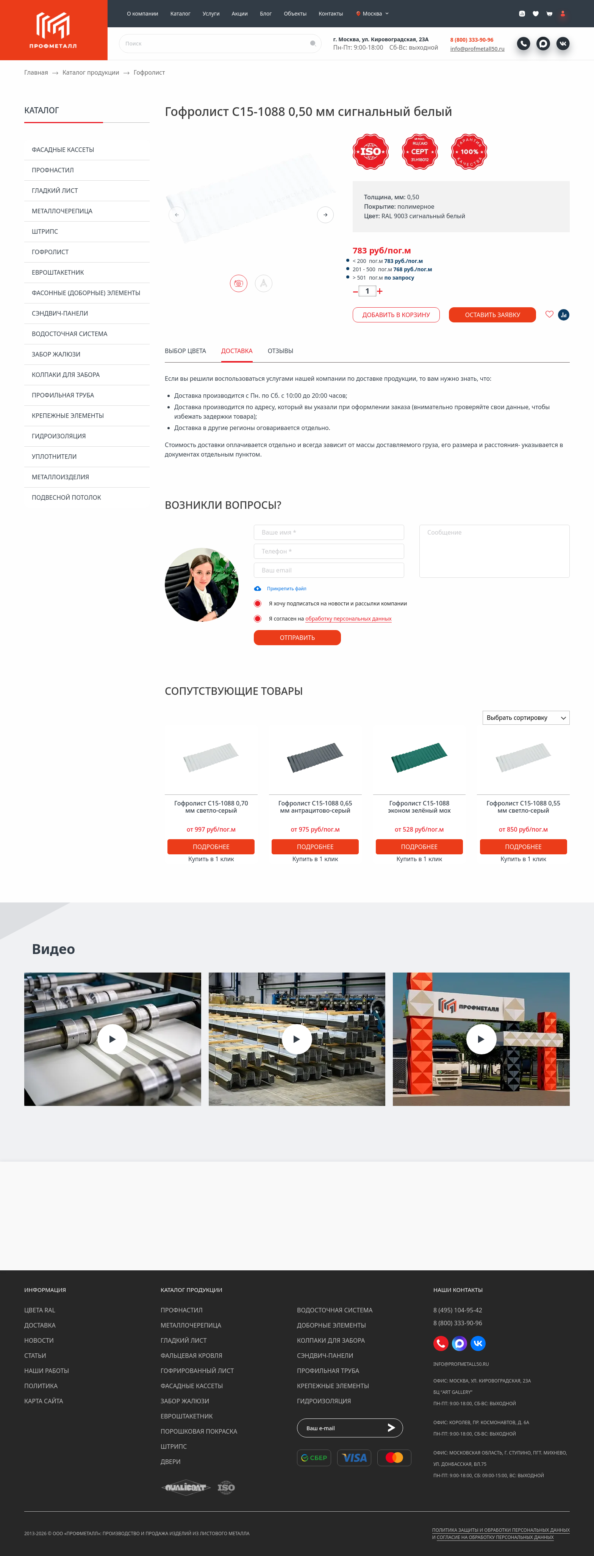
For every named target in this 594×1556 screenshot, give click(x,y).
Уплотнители (54, 456)
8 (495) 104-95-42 (457, 1310)
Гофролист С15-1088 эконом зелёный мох (419, 807)
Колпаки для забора (66, 375)
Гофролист (50, 252)
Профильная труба (63, 395)
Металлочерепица (62, 211)
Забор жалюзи (56, 354)
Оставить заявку (493, 315)
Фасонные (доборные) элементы (86, 293)
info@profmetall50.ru (477, 48)
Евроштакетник (58, 272)
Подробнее (211, 847)
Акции (240, 14)
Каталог (180, 14)
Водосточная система (70, 334)
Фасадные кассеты (63, 149)
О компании (142, 14)
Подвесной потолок (66, 497)
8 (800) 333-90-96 (472, 39)
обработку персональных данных (348, 618)
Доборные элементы (331, 1325)
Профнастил (53, 170)
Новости (39, 1340)
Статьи (35, 1355)
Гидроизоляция (59, 436)
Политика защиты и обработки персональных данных (501, 1530)
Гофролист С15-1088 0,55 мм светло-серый (523, 807)
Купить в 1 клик (211, 859)
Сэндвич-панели (60, 313)
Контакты (331, 14)
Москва (376, 14)
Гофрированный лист (197, 1371)
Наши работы (46, 1371)
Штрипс (45, 231)
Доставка (40, 1325)
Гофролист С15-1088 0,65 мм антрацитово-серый (315, 807)
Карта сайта (43, 1401)
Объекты (295, 14)
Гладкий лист (55, 190)
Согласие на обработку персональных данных (495, 1537)
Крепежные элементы (68, 415)
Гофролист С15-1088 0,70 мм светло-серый (211, 807)
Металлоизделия (60, 477)
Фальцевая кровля (191, 1355)
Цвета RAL (39, 1310)
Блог (266, 14)
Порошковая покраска (199, 1431)
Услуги (211, 14)
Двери (171, 1461)
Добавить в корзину (396, 315)
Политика (41, 1386)
